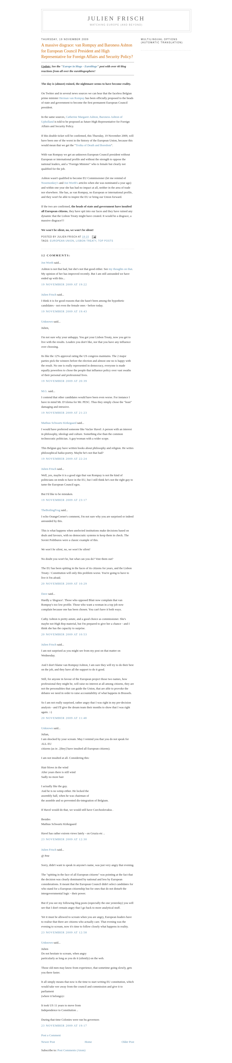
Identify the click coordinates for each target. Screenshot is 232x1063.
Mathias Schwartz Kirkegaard (58, 423)
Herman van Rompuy (72, 98)
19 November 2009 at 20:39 (64, 381)
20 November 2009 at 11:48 (64, 718)
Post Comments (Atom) (72, 1050)
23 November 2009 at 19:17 (64, 1025)
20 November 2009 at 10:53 (64, 634)
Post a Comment (51, 1035)
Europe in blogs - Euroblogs (80, 66)
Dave (44, 593)
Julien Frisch (116, 18)
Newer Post (48, 1042)
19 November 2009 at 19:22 (64, 284)
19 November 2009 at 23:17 (64, 500)
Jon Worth (47, 262)
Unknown (47, 321)
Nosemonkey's (49, 182)
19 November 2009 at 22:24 (64, 458)
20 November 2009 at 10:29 (64, 583)
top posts (105, 241)
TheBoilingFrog (50, 510)
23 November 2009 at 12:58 (64, 932)
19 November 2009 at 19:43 (64, 311)
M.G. (44, 391)
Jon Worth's (71, 182)
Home (88, 1042)
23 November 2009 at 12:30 (64, 839)
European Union (62, 241)
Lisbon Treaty (86, 241)
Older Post (128, 1042)
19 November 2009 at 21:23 (64, 412)
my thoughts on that (120, 269)
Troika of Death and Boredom (93, 145)
